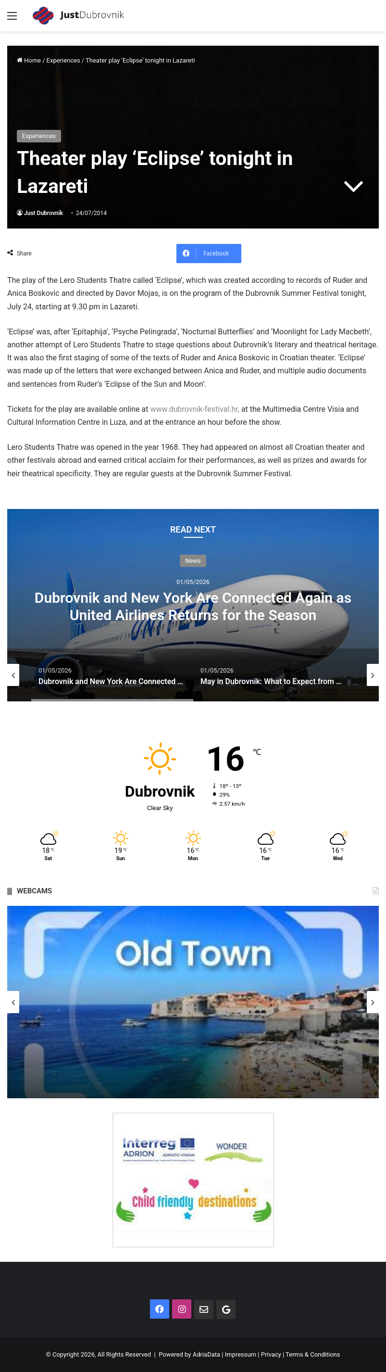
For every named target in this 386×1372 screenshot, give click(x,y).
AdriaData (206, 1354)
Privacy (271, 1354)
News (193, 560)
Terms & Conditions (313, 1354)
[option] (193, 605)
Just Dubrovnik (43, 213)
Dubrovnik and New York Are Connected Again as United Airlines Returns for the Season (193, 606)
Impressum (240, 1354)
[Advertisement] (193, 103)
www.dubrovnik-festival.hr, (194, 409)
